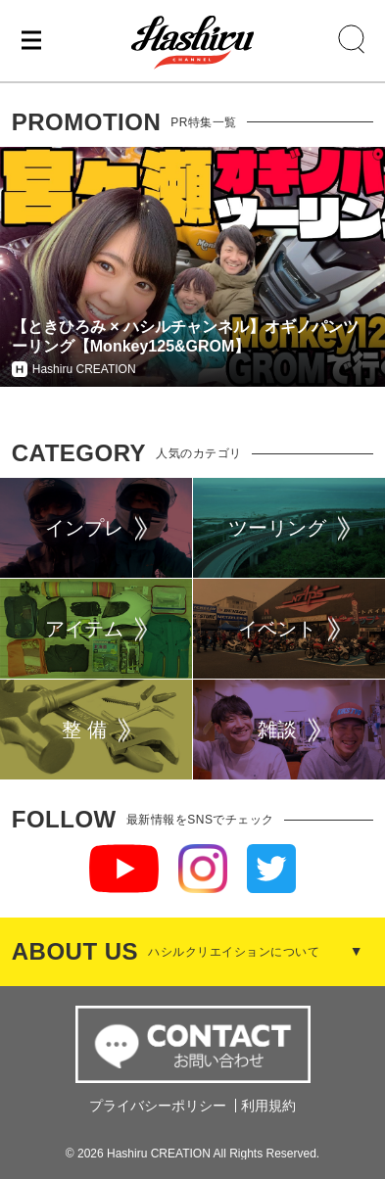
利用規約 (268, 1105)
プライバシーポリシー (157, 1105)
